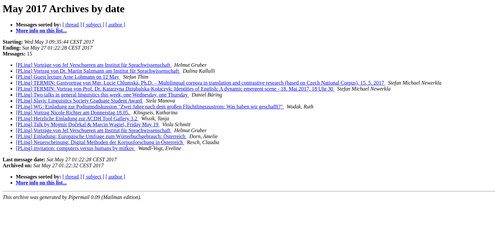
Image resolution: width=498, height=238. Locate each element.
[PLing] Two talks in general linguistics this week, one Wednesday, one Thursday (102, 95)
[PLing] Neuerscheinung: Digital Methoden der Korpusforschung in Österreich (100, 142)
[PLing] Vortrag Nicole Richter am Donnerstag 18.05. (73, 112)
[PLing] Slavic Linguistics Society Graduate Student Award (79, 100)
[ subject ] (93, 24)
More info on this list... (41, 30)
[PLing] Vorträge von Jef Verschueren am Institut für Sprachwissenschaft (93, 65)
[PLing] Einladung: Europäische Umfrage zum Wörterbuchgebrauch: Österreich (101, 136)
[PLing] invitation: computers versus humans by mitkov (75, 148)
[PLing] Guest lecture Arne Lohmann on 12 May (68, 77)
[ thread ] (72, 24)
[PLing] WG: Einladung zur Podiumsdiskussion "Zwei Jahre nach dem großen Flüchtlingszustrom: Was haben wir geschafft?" (150, 106)
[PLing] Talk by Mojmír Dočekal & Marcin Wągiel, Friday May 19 (88, 124)
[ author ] (115, 24)
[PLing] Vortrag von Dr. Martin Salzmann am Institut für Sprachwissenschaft (98, 71)
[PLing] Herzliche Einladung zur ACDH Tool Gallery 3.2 (77, 118)
